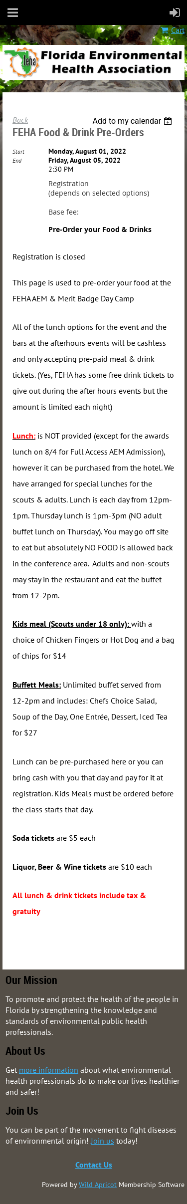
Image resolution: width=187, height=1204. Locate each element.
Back (20, 120)
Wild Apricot (98, 1184)
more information (48, 1070)
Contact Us (93, 1165)
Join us (102, 1141)
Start (18, 151)
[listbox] (133, 121)
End (16, 160)
